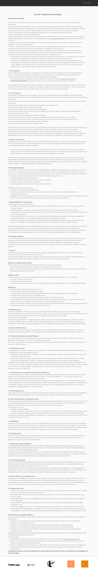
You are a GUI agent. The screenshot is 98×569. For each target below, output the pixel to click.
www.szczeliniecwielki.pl (57, 38)
